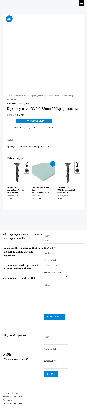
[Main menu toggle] (81, 3)
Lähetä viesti (54, 316)
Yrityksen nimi (50, 260)
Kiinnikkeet (18, 96)
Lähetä (51, 374)
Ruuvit (26, 96)
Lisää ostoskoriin (34, 121)
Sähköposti (49, 248)
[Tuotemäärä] (10, 121)
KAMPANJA (11, 103)
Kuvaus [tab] (10, 140)
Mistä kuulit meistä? (53, 272)
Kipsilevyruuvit (37, 96)
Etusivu (10, 96)
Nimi (46, 236)
